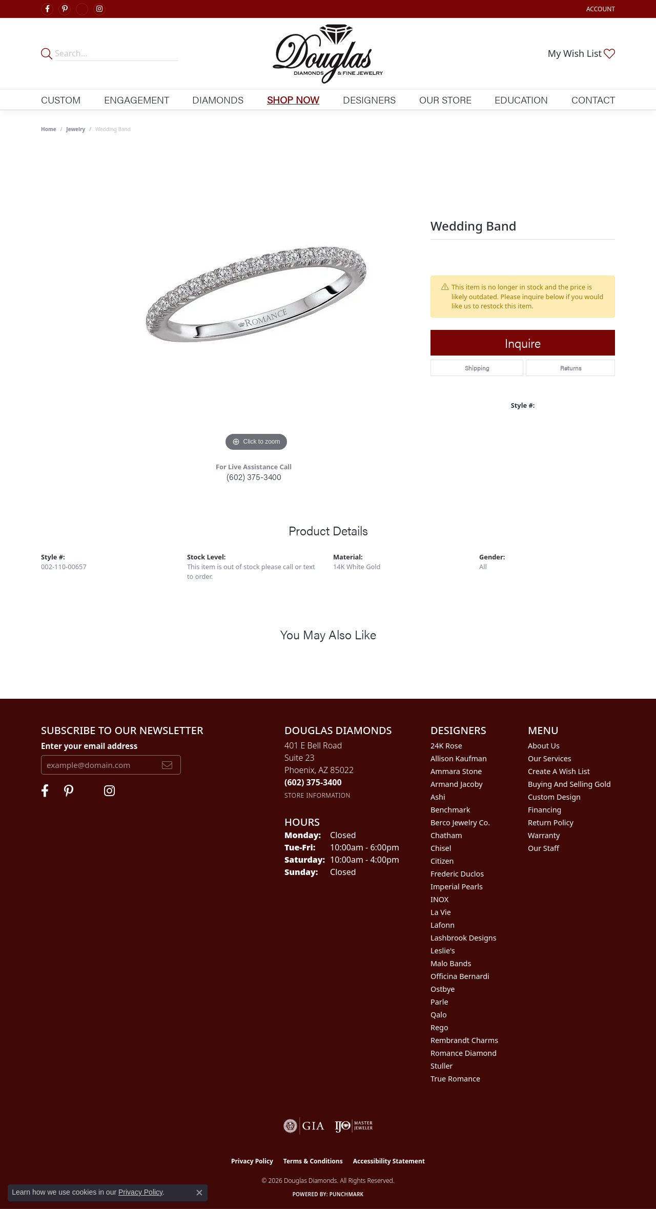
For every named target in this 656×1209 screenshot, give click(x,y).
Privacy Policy (252, 1161)
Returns (570, 367)
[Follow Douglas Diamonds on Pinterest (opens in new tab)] (64, 9)
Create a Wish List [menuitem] (559, 771)
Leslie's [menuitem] (442, 950)
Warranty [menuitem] (544, 835)
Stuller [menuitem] (441, 1066)
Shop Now (293, 99)
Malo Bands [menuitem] (450, 963)
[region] (256, 300)
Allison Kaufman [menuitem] (458, 758)
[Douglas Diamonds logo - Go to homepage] (327, 53)
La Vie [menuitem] (440, 912)
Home (48, 129)
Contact (593, 99)
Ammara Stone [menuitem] (456, 771)
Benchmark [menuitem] (450, 810)
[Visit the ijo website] (354, 1126)
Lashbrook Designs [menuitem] (463, 938)
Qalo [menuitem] (438, 1014)
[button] (599, 9)
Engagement (136, 99)
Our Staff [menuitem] (543, 848)
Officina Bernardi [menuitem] (459, 976)
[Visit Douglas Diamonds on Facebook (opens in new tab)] (47, 9)
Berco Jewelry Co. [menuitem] (460, 822)
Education (521, 99)
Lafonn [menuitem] (442, 925)
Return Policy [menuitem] (550, 822)
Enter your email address (89, 746)
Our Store (445, 99)
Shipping (477, 367)
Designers (369, 99)
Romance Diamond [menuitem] (463, 1053)
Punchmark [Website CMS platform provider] (347, 1194)
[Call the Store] (313, 782)
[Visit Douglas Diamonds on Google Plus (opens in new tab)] (82, 9)
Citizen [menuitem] (442, 861)
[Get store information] (317, 795)
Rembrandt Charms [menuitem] (464, 1040)
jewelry (75, 129)
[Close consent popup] (199, 1193)
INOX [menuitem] (439, 899)
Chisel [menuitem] (440, 848)
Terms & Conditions (313, 1161)
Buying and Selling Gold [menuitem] (569, 784)
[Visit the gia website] (303, 1126)
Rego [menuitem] (439, 1027)
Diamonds (217, 99)
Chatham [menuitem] (446, 835)
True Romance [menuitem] (455, 1078)
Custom (60, 99)
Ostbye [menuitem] (442, 989)
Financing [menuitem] (544, 810)
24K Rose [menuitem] (446, 746)
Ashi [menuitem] (437, 797)
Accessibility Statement (389, 1161)
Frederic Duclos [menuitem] (457, 874)
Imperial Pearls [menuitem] (456, 886)
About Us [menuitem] (544, 746)
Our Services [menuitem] (549, 758)
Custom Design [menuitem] (554, 797)
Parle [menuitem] (439, 1002)
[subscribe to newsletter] (167, 765)
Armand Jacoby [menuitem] (456, 784)
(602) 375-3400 (254, 477)
